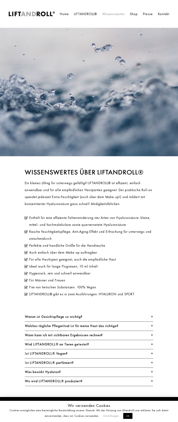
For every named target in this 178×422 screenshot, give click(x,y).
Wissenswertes (113, 14)
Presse (148, 14)
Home (64, 14)
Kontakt (163, 14)
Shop (133, 14)
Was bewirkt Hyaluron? (43, 372)
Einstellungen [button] (111, 416)
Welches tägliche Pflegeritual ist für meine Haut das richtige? (71, 326)
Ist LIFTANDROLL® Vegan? (46, 354)
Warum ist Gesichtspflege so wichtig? (53, 317)
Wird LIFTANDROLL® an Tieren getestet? (57, 344)
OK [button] (128, 415)
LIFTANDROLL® (85, 14)
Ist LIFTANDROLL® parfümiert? (49, 363)
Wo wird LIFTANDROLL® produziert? (54, 381)
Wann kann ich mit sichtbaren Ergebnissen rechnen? (64, 335)
